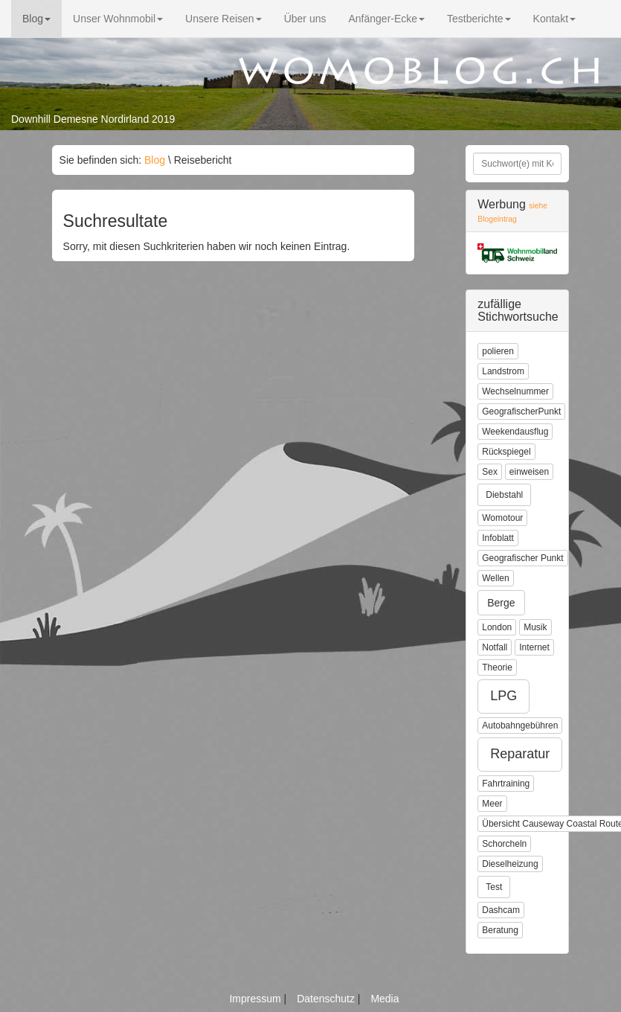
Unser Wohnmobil (118, 19)
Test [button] (494, 887)
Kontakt (554, 19)
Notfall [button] (494, 647)
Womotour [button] (502, 518)
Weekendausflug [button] (515, 431)
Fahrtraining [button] (506, 783)
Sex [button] (490, 472)
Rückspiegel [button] (506, 451)
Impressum (256, 999)
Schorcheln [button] (504, 844)
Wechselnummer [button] (515, 391)
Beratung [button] (500, 930)
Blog (36, 19)
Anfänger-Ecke (386, 19)
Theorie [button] (497, 667)
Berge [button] (501, 603)
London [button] (497, 627)
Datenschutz (327, 999)
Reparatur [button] (520, 753)
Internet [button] (534, 647)
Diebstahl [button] (504, 495)
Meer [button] (492, 803)
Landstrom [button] (503, 371)
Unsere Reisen (223, 19)
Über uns (305, 19)
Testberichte (478, 19)
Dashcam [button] (501, 910)
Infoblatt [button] (498, 538)
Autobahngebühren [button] (520, 725)
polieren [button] (498, 351)
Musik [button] (535, 627)
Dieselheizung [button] (510, 864)
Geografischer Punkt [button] (522, 558)
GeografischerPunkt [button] (521, 411)
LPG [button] (503, 695)
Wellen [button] (495, 578)
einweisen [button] (529, 472)
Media (384, 999)
